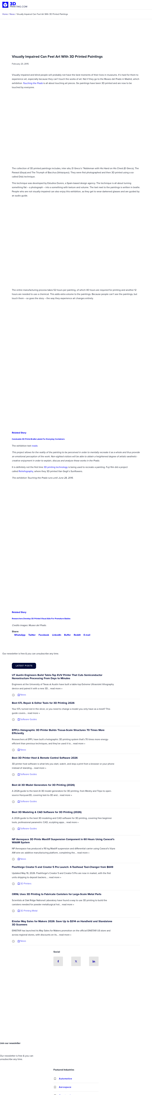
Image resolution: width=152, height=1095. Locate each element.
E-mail (85, 635)
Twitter (31, 635)
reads (34, 445)
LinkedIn (55, 635)
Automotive (65, 1078)
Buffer (66, 635)
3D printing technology (56, 467)
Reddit (76, 635)
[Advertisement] (76, 1018)
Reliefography (26, 471)
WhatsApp (18, 635)
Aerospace (65, 1087)
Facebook (42, 635)
